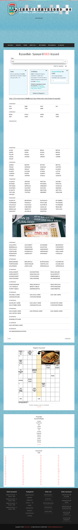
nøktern (43, 190)
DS (23, 484)
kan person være (36, 311)
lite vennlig (13, 286)
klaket (11, 171)
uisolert (12, 211)
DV (58, 484)
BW (59, 470)
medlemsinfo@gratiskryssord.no (55, 527)
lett (32, 502)
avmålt (11, 165)
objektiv (28, 209)
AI (22, 458)
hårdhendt (44, 251)
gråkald (28, 186)
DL (41, 482)
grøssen (43, 186)
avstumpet (28, 245)
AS (41, 461)
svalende (43, 209)
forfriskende (14, 284)
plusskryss (29, 510)
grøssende (29, 249)
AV (23, 463)
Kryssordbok (42, 45)
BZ (23, 471)
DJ (5, 482)
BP (58, 468)
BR (5, 470)
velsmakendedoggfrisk (17, 331)
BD (41, 465)
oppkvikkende (56, 286)
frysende (59, 202)
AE (23, 457)
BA (23, 465)
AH (5, 458)
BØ (5, 473)
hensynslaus (34, 274)
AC (58, 455)
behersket (33, 87)
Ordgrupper (39, 433)
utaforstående (35, 297)
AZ (5, 465)
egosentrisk (34, 272)
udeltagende (13, 278)
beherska (28, 200)
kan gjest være (35, 303)
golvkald (12, 205)
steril (58, 173)
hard (38, 87)
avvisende (43, 245)
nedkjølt (59, 207)
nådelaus (12, 209)
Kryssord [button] (10, 45)
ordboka (38, 81)
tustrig (27, 192)
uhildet (12, 194)
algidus (12, 181)
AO (41, 460)
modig (58, 152)
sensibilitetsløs (15, 319)
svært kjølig (14, 289)
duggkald (43, 200)
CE (58, 473)
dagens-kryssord (30, 495)
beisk (42, 150)
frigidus (28, 202)
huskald (59, 186)
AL (58, 458)
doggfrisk (28, 247)
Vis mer (39, 444)
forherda (12, 202)
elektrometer (48, 507)
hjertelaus (44, 264)
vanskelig (29, 515)
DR (5, 484)
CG (5, 474)
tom (26, 108)
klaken (58, 169)
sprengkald (44, 266)
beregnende (13, 262)
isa (57, 106)
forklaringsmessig (48, 503)
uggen (27, 156)
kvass (42, 152)
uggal (11, 156)
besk (10, 114)
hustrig (43, 188)
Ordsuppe (18, 45)
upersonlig (60, 266)
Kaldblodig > (68, 338)
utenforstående (57, 305)
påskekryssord (29, 508)
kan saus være (35, 295)
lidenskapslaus (35, 305)
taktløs (12, 192)
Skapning (39, 440)
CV (41, 478)
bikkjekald (28, 262)
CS (5, 478)
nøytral (59, 190)
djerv (11, 152)
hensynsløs (29, 264)
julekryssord (29, 500)
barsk (27, 150)
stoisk (11, 175)
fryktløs (43, 202)
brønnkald (13, 247)
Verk (39, 429)
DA (41, 479)
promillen (48, 499)
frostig (58, 184)
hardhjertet (13, 274)
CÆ (23, 479)
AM (5, 460)
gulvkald (28, 205)
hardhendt (44, 249)
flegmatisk (60, 262)
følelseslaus (55, 284)
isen (57, 114)
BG (23, 466)
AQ (5, 461)
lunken (11, 173)
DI (58, 481)
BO (41, 468)
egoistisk (43, 247)
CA (23, 473)
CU (23, 478)
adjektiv (12, 200)
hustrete (43, 205)
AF (41, 457)
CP (41, 476)
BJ (5, 468)
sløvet (42, 173)
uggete (58, 175)
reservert (13, 253)
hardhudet (60, 249)
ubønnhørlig (55, 276)
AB (41, 455)
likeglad (43, 207)
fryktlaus (13, 249)
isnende (58, 188)
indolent (12, 207)
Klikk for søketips (58, 66)
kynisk (42, 171)
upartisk (43, 211)
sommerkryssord (30, 513)
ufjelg (42, 175)
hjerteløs (13, 251)
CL (58, 474)
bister (27, 165)
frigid (11, 167)
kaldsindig (13, 266)
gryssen (12, 186)
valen (11, 159)
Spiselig (39, 428)
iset (10, 116)
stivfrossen (34, 276)
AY (58, 463)
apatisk (27, 181)
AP (58, 460)
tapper (27, 175)
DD (5, 481)
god (41, 106)
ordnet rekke (48, 511)
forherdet (60, 247)
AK (41, 458)
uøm (41, 108)
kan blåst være (14, 303)
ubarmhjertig (35, 289)
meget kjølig (34, 286)
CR (58, 476)
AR (23, 461)
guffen (58, 167)
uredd (42, 156)
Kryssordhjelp (52, 45)
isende (11, 169)
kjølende (28, 207)
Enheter (39, 438)
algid (11, 150)
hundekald (29, 251)
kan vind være (56, 295)
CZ (5, 479)
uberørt (43, 192)
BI (58, 466)
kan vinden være (57, 311)
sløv (26, 116)
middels (29, 505)
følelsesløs (55, 272)
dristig (27, 184)
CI (40, 474)
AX (41, 463)
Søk (65, 61)
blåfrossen (44, 262)
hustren (12, 188)
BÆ (59, 471)
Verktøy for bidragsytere (38, 93)
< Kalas (9, 338)
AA (23, 455)
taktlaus (59, 209)
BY (5, 471)
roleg (27, 154)
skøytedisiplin (48, 494)
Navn (39, 424)
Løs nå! (39, 406)
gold (26, 114)
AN (23, 460)
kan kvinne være (15, 311)
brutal (58, 165)
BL (23, 468)
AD (5, 457)
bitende (12, 184)
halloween (29, 497)
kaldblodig (60, 264)
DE (23, 481)
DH (41, 481)
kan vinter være (15, 313)
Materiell (39, 435)
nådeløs (28, 190)
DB (58, 479)
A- (5, 455)
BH (41, 466)
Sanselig (39, 431)
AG (58, 457)
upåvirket (43, 253)
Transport (39, 436)
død (26, 106)
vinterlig (12, 255)
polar (11, 154)
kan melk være (14, 295)
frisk (26, 152)
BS (23, 470)
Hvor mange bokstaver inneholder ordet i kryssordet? (59, 76)
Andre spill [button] (33, 45)
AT (58, 461)
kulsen (27, 171)
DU (41, 484)
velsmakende (55, 278)
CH (23, 474)
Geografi (39, 421)
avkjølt (58, 181)
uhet (57, 116)
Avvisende (40, 85)
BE (58, 465)
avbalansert (13, 272)
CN (5, 476)
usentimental (55, 289)
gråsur (27, 167)
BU (41, 470)
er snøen (59, 200)
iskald (27, 169)
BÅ (41, 471)
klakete (12, 190)
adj (10, 106)
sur (10, 108)
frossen (43, 184)
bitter (42, 165)
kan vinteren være (16, 325)
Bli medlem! (61, 45)
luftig (58, 171)
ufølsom (39, 88)
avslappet (12, 245)
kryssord (28, 502)
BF (5, 466)
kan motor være (56, 303)
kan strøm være (15, 305)
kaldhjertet (55, 274)
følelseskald (35, 284)
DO (58, 482)
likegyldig (42, 87)
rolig (32, 88)
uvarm (58, 156)
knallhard (59, 251)
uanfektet (28, 253)
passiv (27, 173)
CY (58, 478)
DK (23, 482)
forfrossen (13, 264)
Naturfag (39, 441)
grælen (43, 167)
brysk (58, 150)
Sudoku (25, 45)
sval (41, 116)
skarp (35, 88)
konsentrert (14, 276)
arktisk (43, 181)
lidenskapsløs (14, 297)
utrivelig (59, 253)
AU (5, 463)
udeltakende (34, 278)
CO (23, 476)
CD (41, 473)
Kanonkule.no (27, 527)
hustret (28, 188)
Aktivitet (39, 426)
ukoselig (28, 211)
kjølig (42, 169)
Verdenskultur (39, 422)
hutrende (59, 205)
